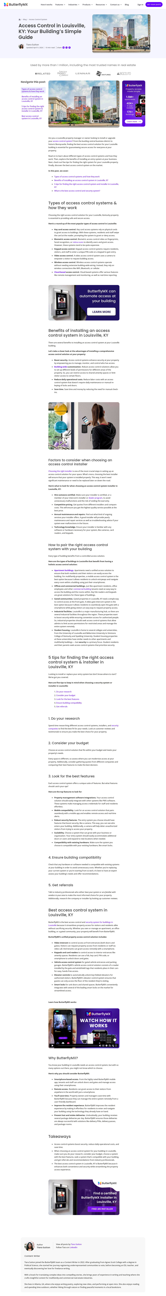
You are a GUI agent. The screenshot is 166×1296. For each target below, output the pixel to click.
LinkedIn (73, 1247)
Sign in (140, 5)
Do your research (63, 691)
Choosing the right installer (60, 471)
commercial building (82, 589)
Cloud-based (60, 272)
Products (86, 5)
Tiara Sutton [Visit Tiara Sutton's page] (32, 44)
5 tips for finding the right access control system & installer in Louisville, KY (33, 108)
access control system (62, 141)
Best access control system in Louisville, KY (32, 117)
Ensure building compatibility (69, 703)
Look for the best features (67, 699)
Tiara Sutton (76, 1244)
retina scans (78, 242)
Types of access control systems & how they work (33, 90)
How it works (46, 5)
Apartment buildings (63, 570)
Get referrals (61, 706)
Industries (72, 5)
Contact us (115, 5)
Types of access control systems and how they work (77, 176)
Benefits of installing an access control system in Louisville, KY (81, 180)
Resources (100, 5)
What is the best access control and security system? (77, 191)
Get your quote (154, 4)
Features (59, 5)
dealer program (95, 498)
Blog (127, 5)
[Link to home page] (20, 19)
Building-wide (60, 367)
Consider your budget (65, 695)
